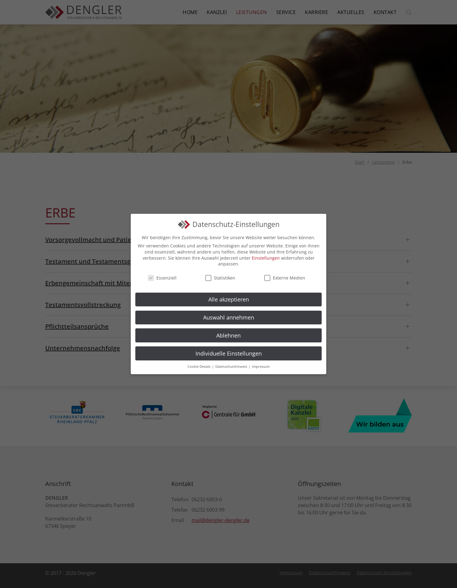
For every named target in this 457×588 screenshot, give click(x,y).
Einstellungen (266, 258)
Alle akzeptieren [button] (228, 299)
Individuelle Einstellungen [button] (229, 353)
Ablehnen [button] (228, 335)
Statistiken (220, 278)
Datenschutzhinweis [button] (231, 366)
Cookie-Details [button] (199, 366)
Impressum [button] (261, 366)
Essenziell (162, 278)
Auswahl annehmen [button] (228, 317)
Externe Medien (284, 278)
